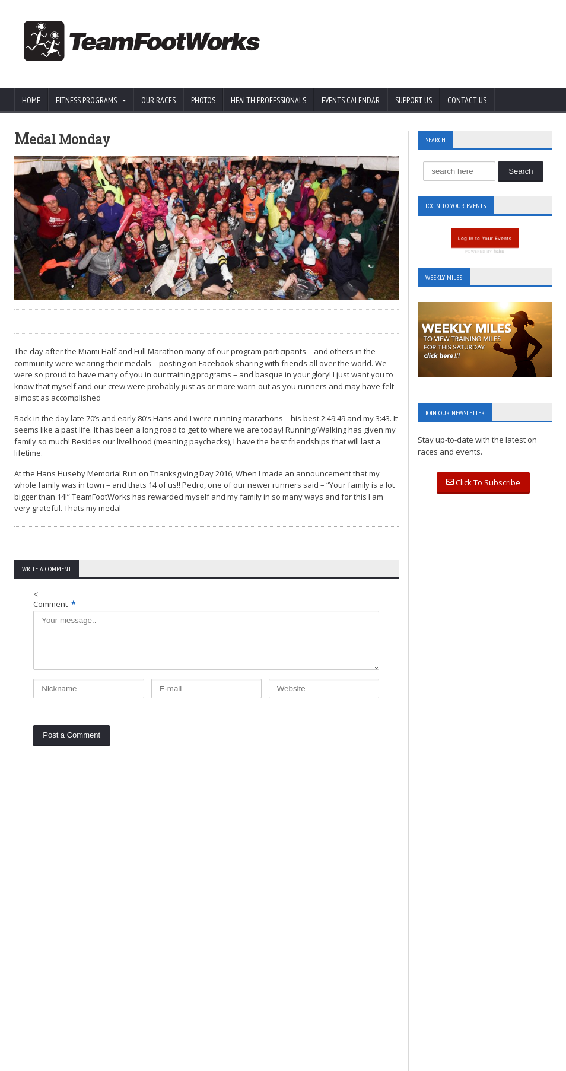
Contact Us (466, 100)
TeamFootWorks (96, 1060)
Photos (203, 100)
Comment (54, 604)
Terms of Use (102, 933)
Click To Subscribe (483, 482)
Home (31, 100)
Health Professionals (268, 100)
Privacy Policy (38, 933)
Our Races (158, 100)
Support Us (413, 100)
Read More (219, 936)
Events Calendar (351, 100)
